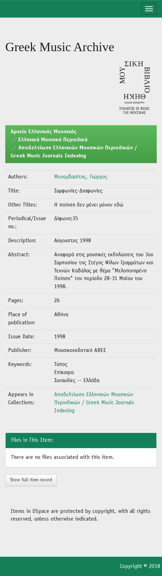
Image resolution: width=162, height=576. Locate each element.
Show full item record (31, 480)
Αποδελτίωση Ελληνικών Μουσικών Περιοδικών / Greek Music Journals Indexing (94, 403)
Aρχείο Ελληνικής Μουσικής (44, 132)
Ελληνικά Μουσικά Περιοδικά (53, 140)
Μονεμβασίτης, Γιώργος (81, 177)
